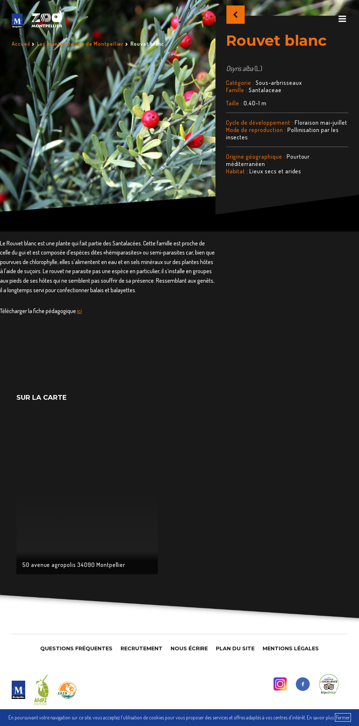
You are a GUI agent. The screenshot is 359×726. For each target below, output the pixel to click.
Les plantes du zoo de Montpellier (80, 43)
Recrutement (142, 648)
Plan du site (235, 648)
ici (79, 311)
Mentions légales (291, 648)
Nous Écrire (189, 648)
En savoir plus (320, 717)
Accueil (21, 43)
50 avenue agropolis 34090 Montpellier (74, 564)
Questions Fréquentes (76, 648)
